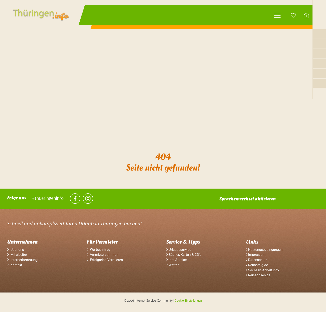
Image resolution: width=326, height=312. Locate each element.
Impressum (256, 256)
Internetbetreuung (23, 262)
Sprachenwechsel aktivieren (247, 199)
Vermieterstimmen (104, 256)
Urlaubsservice (179, 251)
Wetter (173, 267)
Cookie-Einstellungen (188, 303)
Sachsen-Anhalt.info (263, 273)
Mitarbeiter (17, 256)
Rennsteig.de (258, 267)
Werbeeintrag (99, 251)
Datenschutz (257, 262)
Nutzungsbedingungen (265, 251)
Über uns (16, 251)
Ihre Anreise (177, 262)
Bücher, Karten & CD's (185, 256)
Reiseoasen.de (259, 278)
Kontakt (15, 267)
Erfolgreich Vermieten (106, 262)
